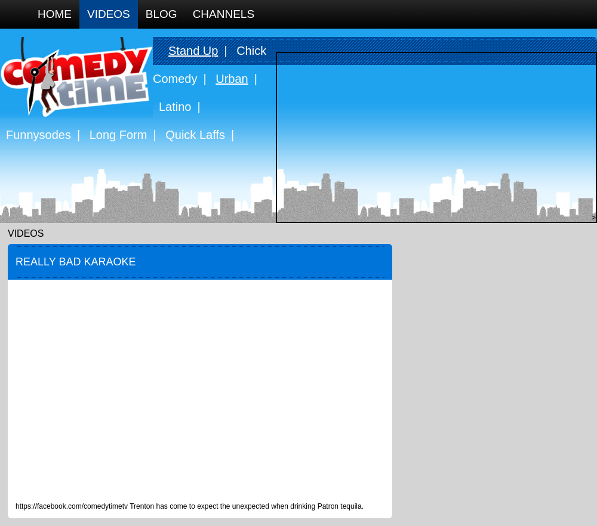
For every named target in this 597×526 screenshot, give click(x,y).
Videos (108, 14)
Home (55, 14)
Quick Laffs (195, 134)
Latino (175, 106)
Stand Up (193, 50)
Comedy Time (76, 77)
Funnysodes (38, 134)
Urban (232, 78)
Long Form (118, 134)
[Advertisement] (433, 136)
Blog (161, 14)
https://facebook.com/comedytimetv (72, 506)
